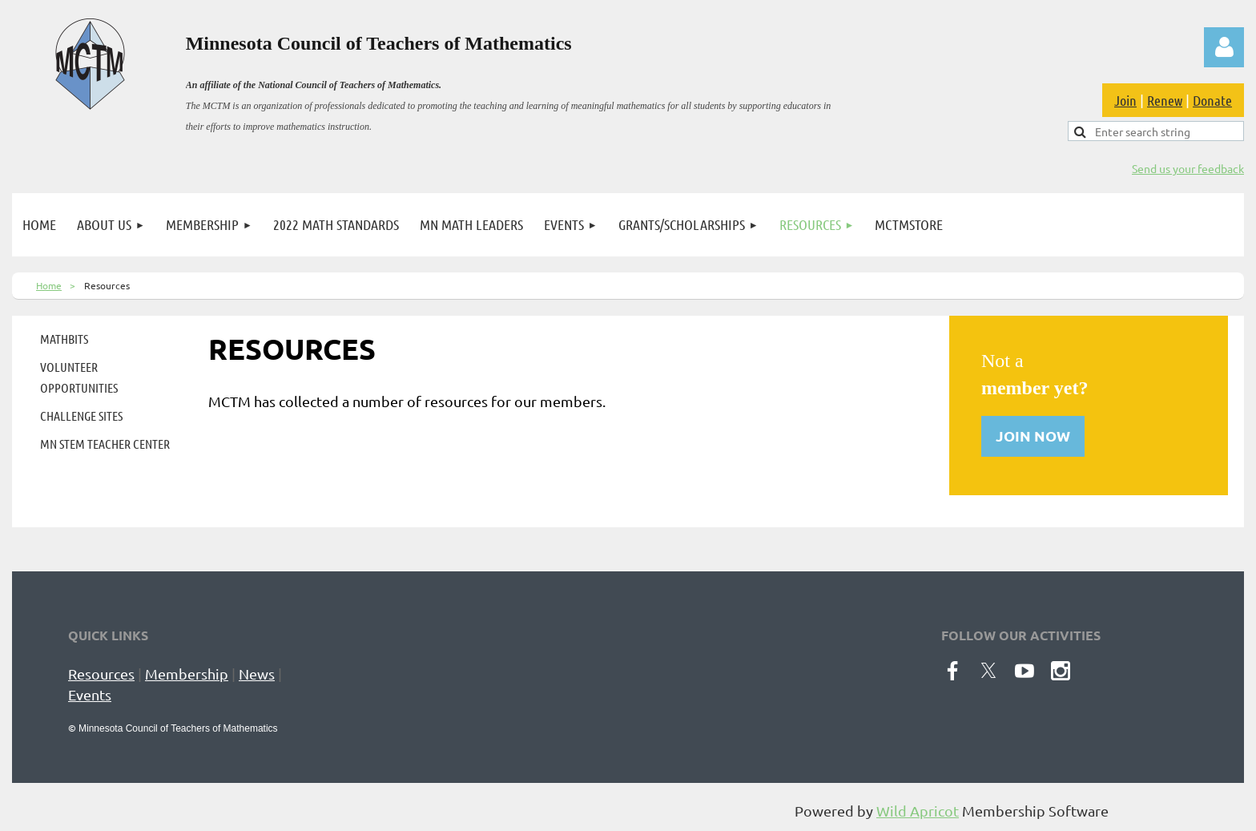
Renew (1164, 100)
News (257, 673)
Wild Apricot (917, 810)
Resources (101, 673)
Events (89, 694)
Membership (186, 673)
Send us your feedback (1188, 168)
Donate (1212, 100)
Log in (1224, 47)
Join (1125, 100)
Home (49, 285)
